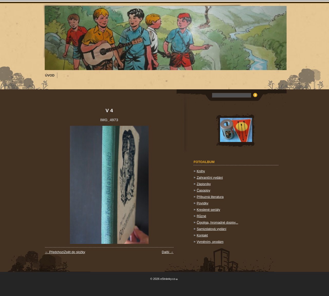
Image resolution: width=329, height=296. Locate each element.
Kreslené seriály (208, 210)
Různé (201, 216)
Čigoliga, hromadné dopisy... (217, 222)
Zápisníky (204, 184)
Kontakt (202, 235)
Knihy (201, 171)
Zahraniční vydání (210, 177)
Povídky (202, 203)
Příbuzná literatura (210, 197)
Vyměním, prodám (210, 242)
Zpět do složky (74, 252)
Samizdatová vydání (211, 229)
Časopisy (203, 190)
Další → (167, 252)
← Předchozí (54, 252)
